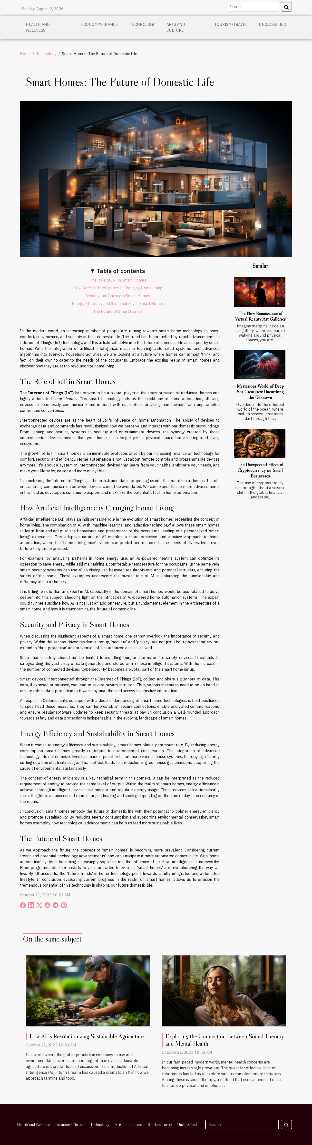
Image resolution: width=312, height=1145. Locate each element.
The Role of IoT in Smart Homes (118, 280)
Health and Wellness (38, 27)
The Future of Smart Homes (118, 311)
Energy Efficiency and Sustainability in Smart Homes (118, 303)
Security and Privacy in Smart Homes (118, 295)
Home (25, 53)
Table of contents (121, 271)
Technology (142, 24)
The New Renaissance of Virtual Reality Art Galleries (260, 316)
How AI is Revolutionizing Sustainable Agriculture (86, 1036)
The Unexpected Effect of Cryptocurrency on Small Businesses (260, 470)
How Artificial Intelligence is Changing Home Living (117, 287)
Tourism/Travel (230, 24)
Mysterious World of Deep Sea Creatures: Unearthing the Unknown (260, 391)
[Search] (252, 7)
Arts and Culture (175, 27)
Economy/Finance (99, 24)
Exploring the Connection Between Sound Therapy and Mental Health (225, 1040)
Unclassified (272, 24)
